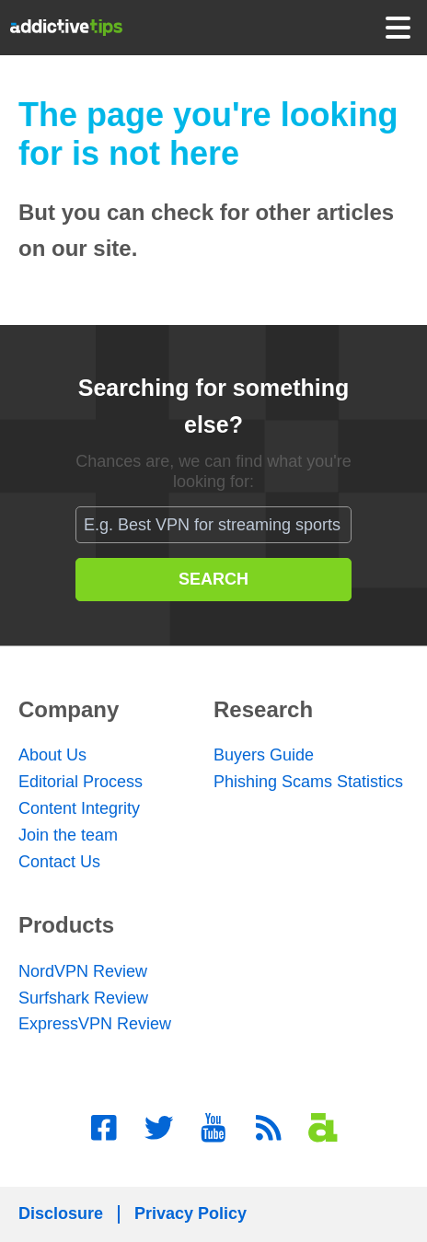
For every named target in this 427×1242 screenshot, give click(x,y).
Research (263, 709)
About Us (52, 755)
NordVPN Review (82, 971)
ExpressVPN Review (94, 1024)
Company (68, 709)
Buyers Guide (264, 755)
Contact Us (59, 862)
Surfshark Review (83, 998)
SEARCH (213, 579)
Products (66, 924)
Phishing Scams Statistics (308, 781)
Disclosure (60, 1213)
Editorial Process (80, 781)
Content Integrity (79, 808)
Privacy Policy (190, 1213)
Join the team (68, 835)
